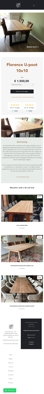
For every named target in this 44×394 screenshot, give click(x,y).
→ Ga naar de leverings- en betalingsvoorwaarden (22, 97)
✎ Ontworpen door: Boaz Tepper (10, 343)
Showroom (10, 362)
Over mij (11, 366)
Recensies (10, 382)
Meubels (11, 358)
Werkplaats (10, 370)
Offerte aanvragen (22, 91)
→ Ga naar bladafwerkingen (22, 177)
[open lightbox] (22, 32)
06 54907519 (32, 335)
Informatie (10, 374)
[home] (18, 5)
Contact (11, 378)
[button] (34, 5)
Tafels (10, 354)
